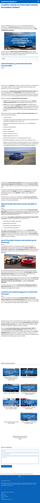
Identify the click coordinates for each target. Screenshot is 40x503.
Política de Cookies (4, 496)
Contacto (3, 493)
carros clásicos (18, 25)
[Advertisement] (20, 16)
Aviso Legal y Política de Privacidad (7, 492)
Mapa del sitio (3, 495)
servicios (2, 497)
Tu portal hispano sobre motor (6, 499)
